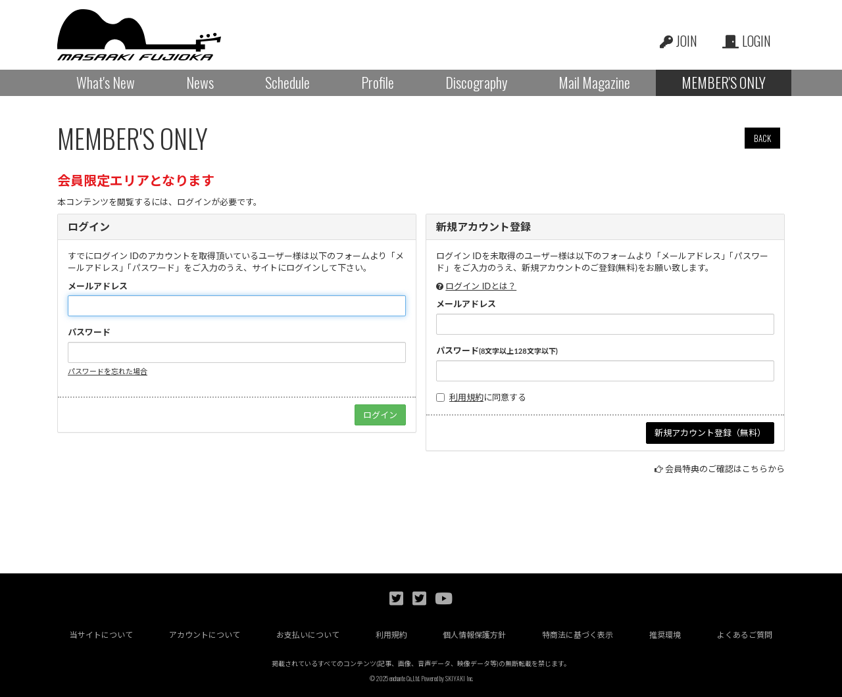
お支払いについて (307, 635)
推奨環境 (665, 635)
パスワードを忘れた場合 (107, 371)
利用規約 (466, 397)
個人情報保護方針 (474, 635)
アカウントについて (204, 635)
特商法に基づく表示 (577, 635)
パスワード (89, 332)
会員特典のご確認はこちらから (725, 469)
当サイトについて (101, 635)
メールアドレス (98, 286)
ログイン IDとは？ (480, 286)
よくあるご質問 (744, 635)
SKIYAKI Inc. (459, 678)
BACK (762, 138)
